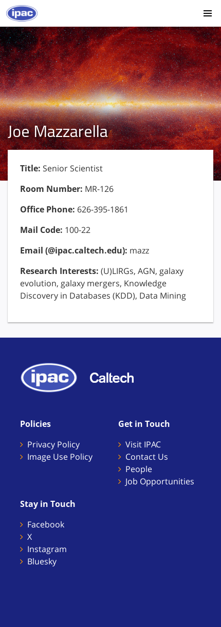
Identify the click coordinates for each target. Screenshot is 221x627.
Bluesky (42, 561)
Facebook (45, 524)
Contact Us (146, 456)
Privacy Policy (53, 444)
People (138, 469)
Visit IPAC (143, 444)
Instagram (47, 549)
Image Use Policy (60, 456)
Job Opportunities (159, 481)
